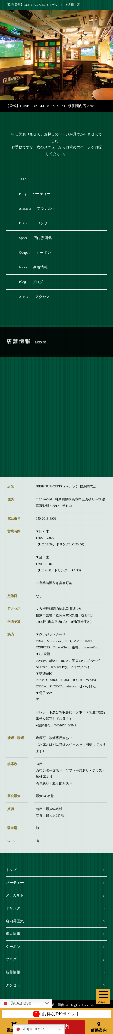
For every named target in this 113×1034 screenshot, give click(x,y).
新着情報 (13, 972)
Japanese (29, 1029)
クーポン (13, 947)
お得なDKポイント (56, 1014)
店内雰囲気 (15, 921)
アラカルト (15, 895)
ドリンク (13, 908)
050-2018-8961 (46, 524)
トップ (11, 870)
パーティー (15, 883)
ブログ (11, 959)
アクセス (13, 985)
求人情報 (13, 934)
